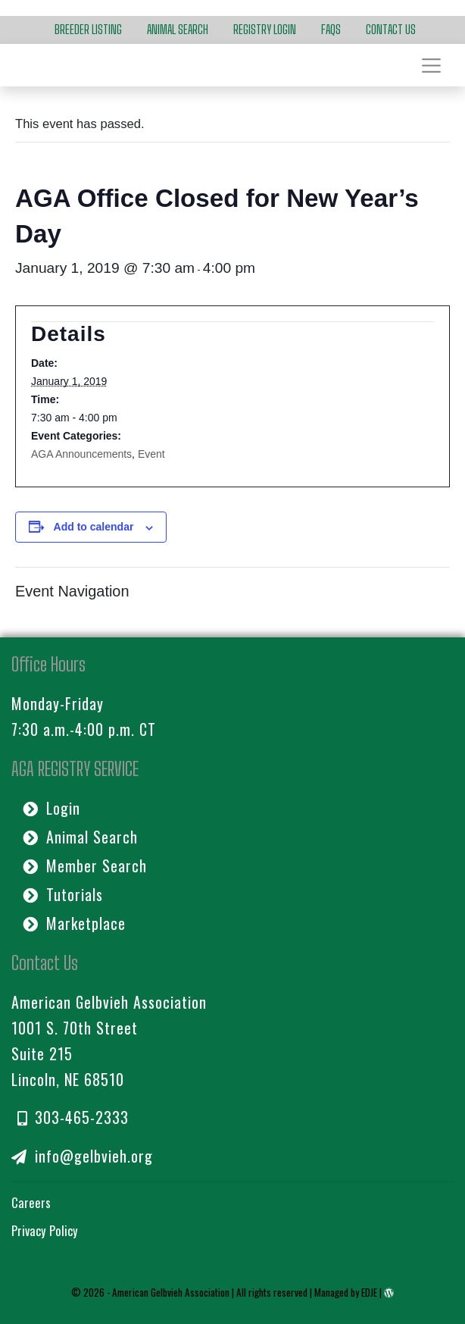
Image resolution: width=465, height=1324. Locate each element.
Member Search (85, 865)
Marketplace (74, 923)
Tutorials (63, 894)
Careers (31, 1202)
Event (151, 454)
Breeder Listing (88, 29)
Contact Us (391, 29)
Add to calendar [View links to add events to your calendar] (94, 527)
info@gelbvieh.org (82, 1155)
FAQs (331, 29)
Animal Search (177, 29)
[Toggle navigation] (431, 65)
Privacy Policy (44, 1230)
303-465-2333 (73, 1117)
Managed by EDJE (345, 1292)
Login (51, 808)
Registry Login (264, 29)
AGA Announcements (81, 454)
